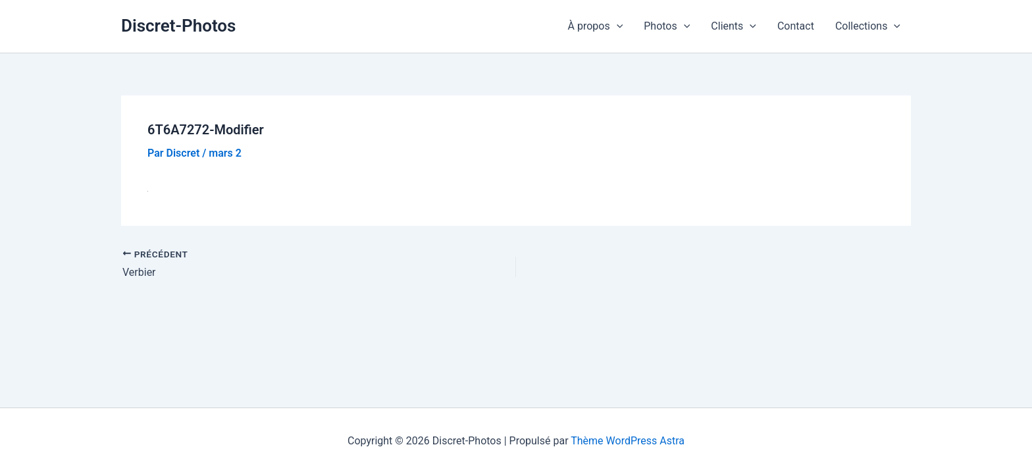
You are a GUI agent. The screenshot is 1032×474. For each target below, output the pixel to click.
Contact (795, 26)
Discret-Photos (178, 26)
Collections (867, 26)
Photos (667, 26)
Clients (733, 26)
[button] (616, 26)
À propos (595, 26)
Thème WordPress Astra (627, 440)
